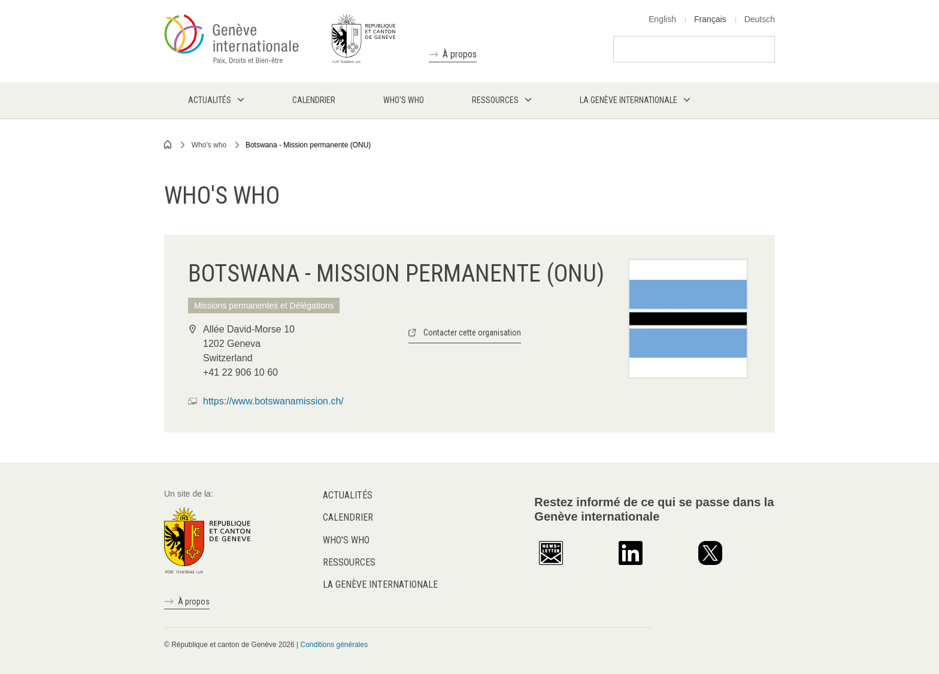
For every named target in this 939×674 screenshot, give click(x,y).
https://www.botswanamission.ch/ (273, 401)
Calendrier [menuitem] (313, 100)
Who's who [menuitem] (403, 100)
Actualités (347, 495)
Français (710, 19)
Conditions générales (334, 644)
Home (168, 144)
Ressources (349, 562)
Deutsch (759, 19)
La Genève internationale (380, 584)
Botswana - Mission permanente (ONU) (308, 145)
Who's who (209, 145)
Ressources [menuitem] (495, 100)
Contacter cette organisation (472, 332)
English (662, 19)
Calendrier (348, 517)
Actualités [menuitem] (209, 100)
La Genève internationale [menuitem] (628, 100)
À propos (460, 54)
